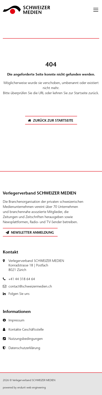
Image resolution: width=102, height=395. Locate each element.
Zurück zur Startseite (50, 120)
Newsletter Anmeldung (30, 232)
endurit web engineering (31, 387)
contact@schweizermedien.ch (30, 286)
